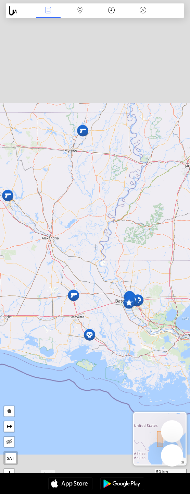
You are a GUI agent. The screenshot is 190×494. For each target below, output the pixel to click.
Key (142, 11)
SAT (11, 458)
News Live (48, 11)
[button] (7, 195)
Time (111, 11)
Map (79, 11)
